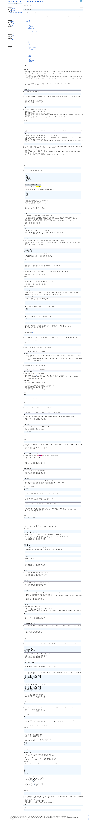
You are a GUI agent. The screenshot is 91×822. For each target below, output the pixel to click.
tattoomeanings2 (12, 6)
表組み (29, 27)
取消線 (29, 45)
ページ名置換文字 (31, 60)
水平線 (29, 32)
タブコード (29, 59)
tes (10, 47)
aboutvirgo (11, 27)
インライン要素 (28, 38)
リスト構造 (29, 25)
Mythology (11, 25)
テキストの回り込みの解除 (32, 36)
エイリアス (29, 58)
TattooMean (11, 18)
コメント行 (29, 66)
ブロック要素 (28, 21)
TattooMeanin (12, 19)
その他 (27, 65)
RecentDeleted (12, 33)
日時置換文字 (30, 61)
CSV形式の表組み (31, 28)
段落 (28, 23)
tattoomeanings (12, 21)
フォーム (29, 37)
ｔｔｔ (11, 37)
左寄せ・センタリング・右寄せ (33, 31)
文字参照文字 (30, 62)
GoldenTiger (12, 35)
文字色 (29, 44)
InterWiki (29, 56)
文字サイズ (29, 43)
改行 (28, 41)
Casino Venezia (12, 39)
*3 (39, 480)
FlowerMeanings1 (12, 8)
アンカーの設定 (30, 49)
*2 (54, 281)
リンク (29, 57)
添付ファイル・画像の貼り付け (33, 47)
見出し (29, 29)
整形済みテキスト (31, 26)
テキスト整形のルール (28, 20)
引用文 (29, 24)
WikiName (29, 54)
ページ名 (29, 55)
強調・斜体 (29, 42)
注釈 (28, 46)
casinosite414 (12, 45)
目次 (28, 30)
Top (23, 3)
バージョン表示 (30, 53)
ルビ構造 (29, 48)
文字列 (29, 40)
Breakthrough (12, 23)
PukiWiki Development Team (23, 821)
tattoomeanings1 (12, 10)
